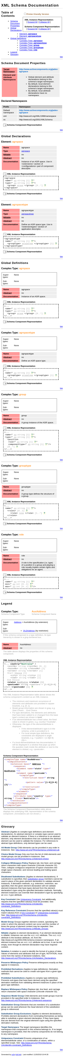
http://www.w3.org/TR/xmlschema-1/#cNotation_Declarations (28, 959)
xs (4, 119)
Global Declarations (16, 29)
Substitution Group (10, 1005)
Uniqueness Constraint (31, 900)
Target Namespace (9, 70)
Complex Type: (31, 41)
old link (18, 1055)
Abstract (7, 158)
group (20, 185)
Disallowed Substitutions (13, 876)
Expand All (32, 22)
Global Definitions (18, 38)
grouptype (27, 244)
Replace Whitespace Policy (14, 990)
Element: (28, 34)
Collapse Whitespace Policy (14, 863)
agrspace (17, 141)
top (61, 57)
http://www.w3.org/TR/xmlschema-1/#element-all (37, 850)
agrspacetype (20, 204)
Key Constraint (8, 900)
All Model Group (9, 847)
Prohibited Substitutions (13, 979)
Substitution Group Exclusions (16, 1014)
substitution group (36, 879)
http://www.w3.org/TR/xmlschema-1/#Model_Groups (24, 929)
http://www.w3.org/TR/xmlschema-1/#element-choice (25, 859)
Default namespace (8, 111)
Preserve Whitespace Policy (14, 963)
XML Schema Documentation (30, 5)
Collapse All (44, 22)
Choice (18, 673)
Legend (13, 52)
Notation (5, 952)
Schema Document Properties (15, 23)
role (21, 513)
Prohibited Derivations (12, 970)
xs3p (13, 1055)
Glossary (14, 54)
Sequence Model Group (12, 997)
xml (5, 116)
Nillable (7, 154)
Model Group (7, 922)
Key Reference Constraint (13, 911)
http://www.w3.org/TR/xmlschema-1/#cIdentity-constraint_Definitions (26, 1045)
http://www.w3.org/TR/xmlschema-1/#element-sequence (26, 1001)
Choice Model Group (11, 854)
